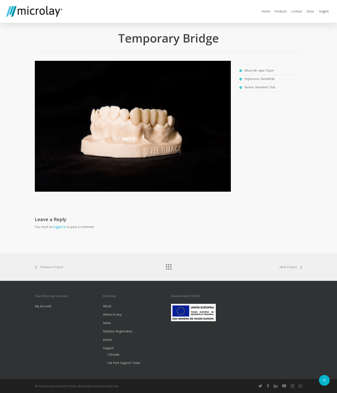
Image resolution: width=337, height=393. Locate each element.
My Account (43, 306)
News (107, 323)
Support (108, 348)
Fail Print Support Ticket (123, 363)
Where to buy (112, 314)
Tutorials (113, 354)
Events (107, 340)
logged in (59, 227)
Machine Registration (117, 331)
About (107, 306)
